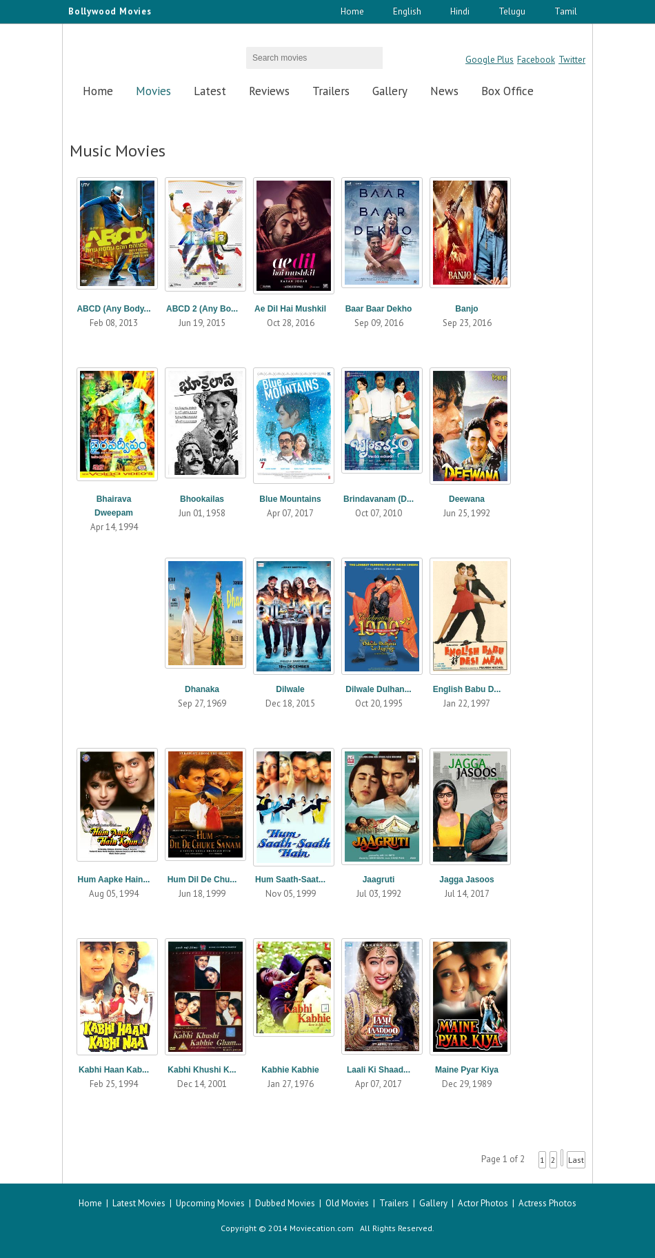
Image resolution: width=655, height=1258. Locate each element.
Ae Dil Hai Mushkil (290, 309)
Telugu (511, 11)
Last (576, 1160)
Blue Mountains (290, 499)
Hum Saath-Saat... (290, 879)
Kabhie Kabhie (290, 1070)
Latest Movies (138, 1203)
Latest (210, 91)
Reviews (269, 91)
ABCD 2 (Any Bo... (202, 309)
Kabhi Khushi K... (202, 1070)
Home (352, 11)
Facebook (536, 59)
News (444, 91)
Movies (153, 91)
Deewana (467, 499)
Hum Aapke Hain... (114, 879)
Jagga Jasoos (466, 879)
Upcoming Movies (210, 1203)
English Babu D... (467, 689)
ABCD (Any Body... (113, 309)
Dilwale (290, 689)
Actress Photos (547, 1203)
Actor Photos (483, 1203)
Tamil (565, 11)
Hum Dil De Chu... (202, 879)
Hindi (460, 11)
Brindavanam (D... (378, 499)
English (407, 11)
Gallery (389, 91)
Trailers (331, 91)
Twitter (571, 59)
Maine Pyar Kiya (466, 1070)
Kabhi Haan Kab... (114, 1070)
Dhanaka (202, 689)
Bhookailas (202, 499)
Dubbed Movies (285, 1203)
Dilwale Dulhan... (378, 689)
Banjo (466, 309)
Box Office (507, 91)
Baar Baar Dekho (378, 309)
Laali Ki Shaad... (378, 1070)
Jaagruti (379, 879)
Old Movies (347, 1203)
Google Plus (489, 59)
